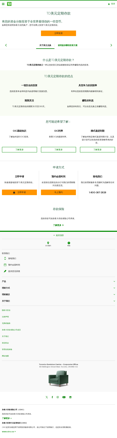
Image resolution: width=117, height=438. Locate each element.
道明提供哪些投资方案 (67, 46)
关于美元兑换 (45, 46)
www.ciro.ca (8, 433)
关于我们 (5, 337)
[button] (58, 34)
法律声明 (5, 318)
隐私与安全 (6, 311)
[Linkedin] (70, 398)
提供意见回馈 (12, 272)
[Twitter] (47, 398)
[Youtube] (64, 398)
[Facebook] (52, 398)
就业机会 (5, 344)
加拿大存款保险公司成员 (11, 331)
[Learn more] (58, 226)
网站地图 (5, 357)
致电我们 (10, 259)
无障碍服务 (6, 324)
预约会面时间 (12, 266)
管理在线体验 (7, 350)
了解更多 (6, 419)
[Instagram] (58, 398)
